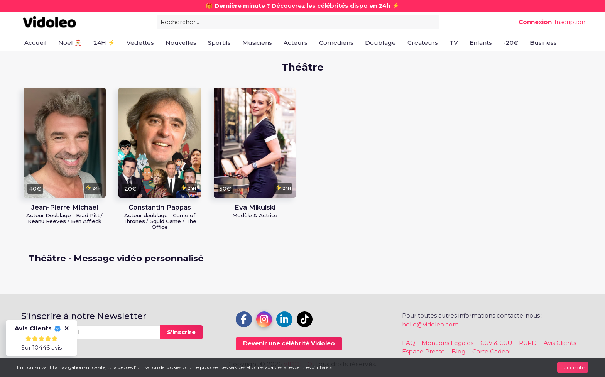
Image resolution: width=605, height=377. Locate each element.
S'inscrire (181, 332)
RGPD (528, 343)
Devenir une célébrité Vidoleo (289, 343)
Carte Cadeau (492, 351)
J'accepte (572, 367)
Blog (458, 351)
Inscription (569, 21)
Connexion (535, 21)
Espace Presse (423, 351)
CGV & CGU (496, 343)
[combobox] (298, 21)
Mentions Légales (447, 343)
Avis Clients (560, 343)
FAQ (408, 343)
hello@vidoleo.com (430, 324)
